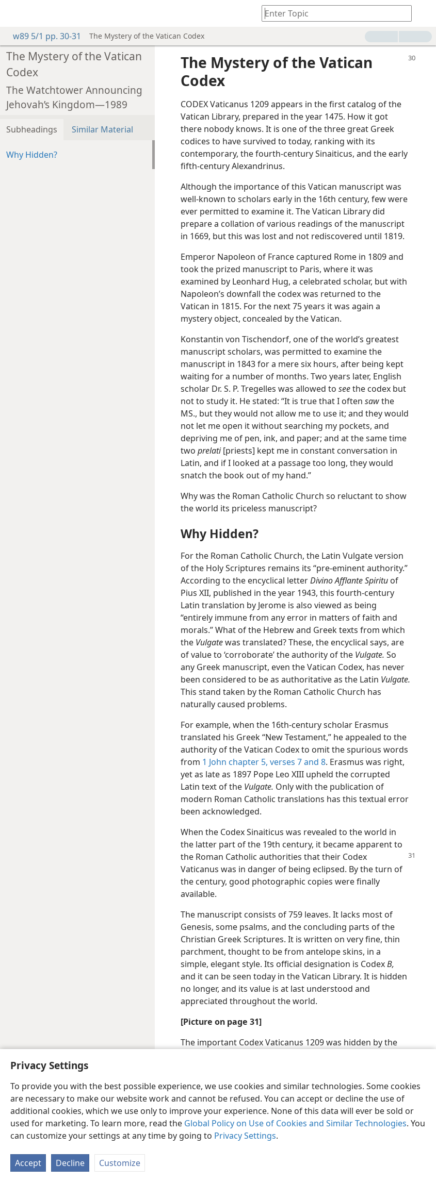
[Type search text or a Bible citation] (332, 13)
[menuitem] (15, 13)
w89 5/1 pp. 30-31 (42, 36)
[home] (15, 13)
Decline (70, 1163)
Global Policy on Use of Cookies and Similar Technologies (295, 1123)
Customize (119, 1163)
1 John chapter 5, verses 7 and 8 (264, 762)
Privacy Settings (245, 1135)
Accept (28, 1163)
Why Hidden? (31, 154)
